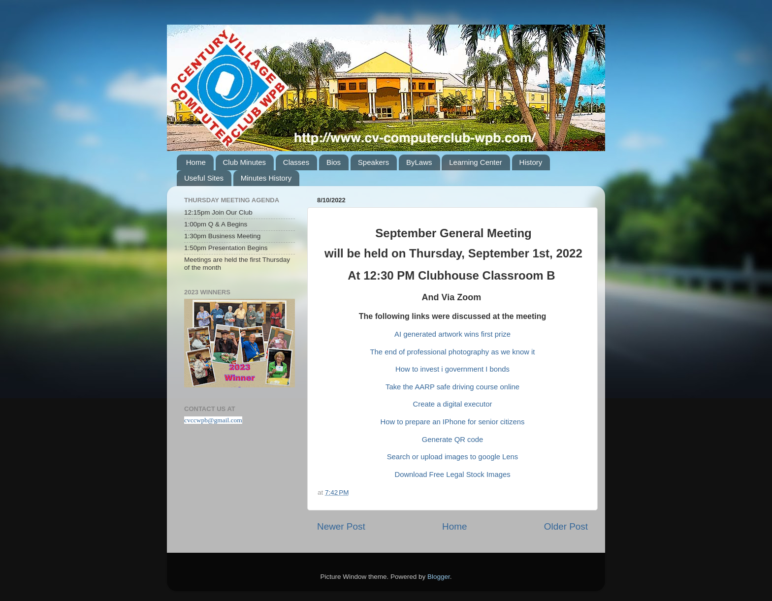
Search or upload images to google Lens (452, 457)
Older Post (566, 526)
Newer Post (341, 526)
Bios (333, 162)
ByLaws (419, 162)
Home (196, 162)
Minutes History (266, 178)
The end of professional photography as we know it (452, 352)
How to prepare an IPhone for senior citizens (453, 422)
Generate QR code (452, 439)
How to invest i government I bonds (452, 369)
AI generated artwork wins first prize (452, 334)
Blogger (438, 576)
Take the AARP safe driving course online (452, 387)
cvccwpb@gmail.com (213, 420)
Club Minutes (244, 162)
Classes (296, 162)
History (531, 162)
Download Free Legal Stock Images (452, 474)
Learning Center (475, 162)
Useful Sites (204, 178)
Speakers (373, 162)
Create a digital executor (452, 404)
